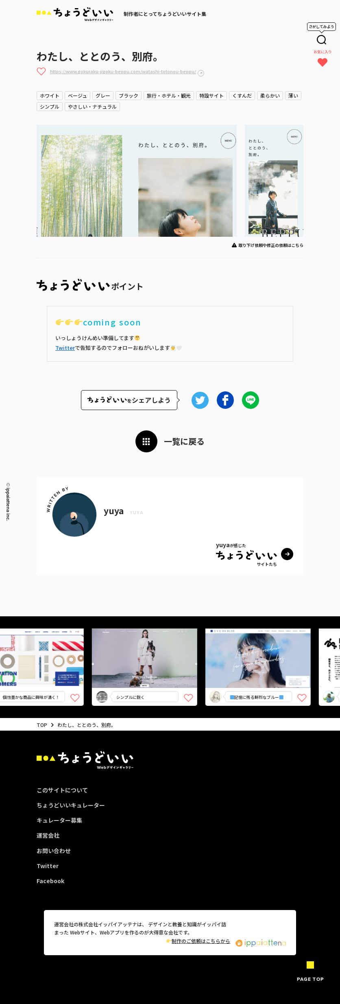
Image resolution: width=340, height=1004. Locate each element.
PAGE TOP (310, 979)
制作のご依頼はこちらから (198, 940)
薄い (293, 95)
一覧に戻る (184, 441)
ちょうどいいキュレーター (71, 805)
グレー (103, 95)
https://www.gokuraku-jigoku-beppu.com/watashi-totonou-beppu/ (123, 71)
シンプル (49, 106)
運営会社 (48, 835)
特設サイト (211, 95)
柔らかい (270, 95)
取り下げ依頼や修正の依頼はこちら (270, 245)
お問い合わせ (54, 851)
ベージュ (77, 95)
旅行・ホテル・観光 (169, 95)
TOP (42, 724)
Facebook (50, 881)
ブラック (128, 95)
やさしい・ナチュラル (92, 106)
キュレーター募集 (59, 820)
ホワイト (49, 95)
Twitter (65, 347)
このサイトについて (62, 790)
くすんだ (242, 95)
